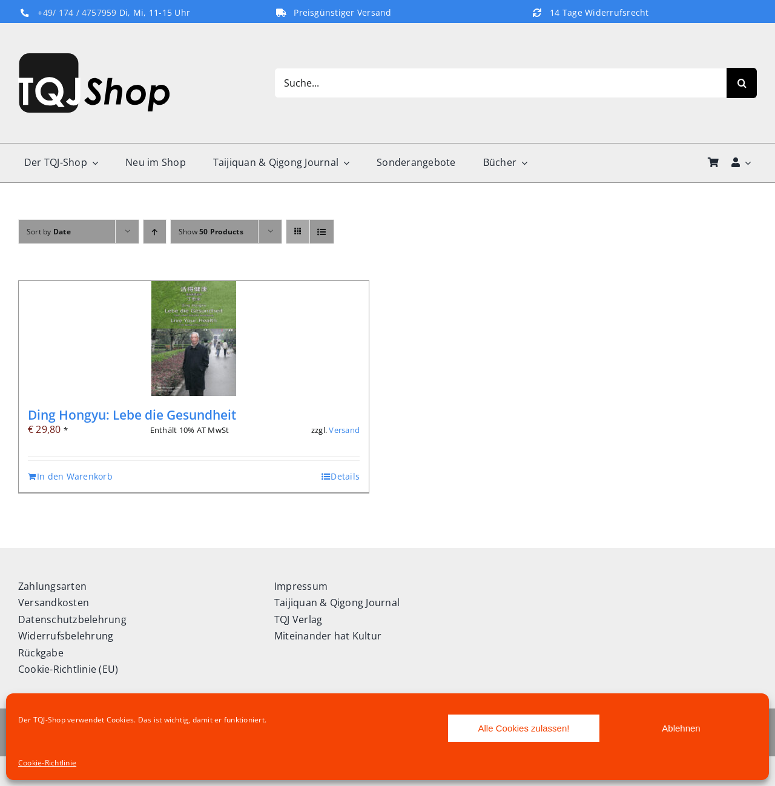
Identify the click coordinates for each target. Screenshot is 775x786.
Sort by (49, 231)
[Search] (742, 83)
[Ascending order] (155, 231)
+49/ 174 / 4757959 (77, 12)
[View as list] (322, 231)
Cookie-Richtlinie (47, 763)
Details (345, 476)
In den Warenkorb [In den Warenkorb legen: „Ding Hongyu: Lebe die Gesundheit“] (75, 476)
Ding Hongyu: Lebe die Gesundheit (132, 414)
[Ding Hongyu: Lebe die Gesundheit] (194, 338)
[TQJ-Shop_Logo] (94, 58)
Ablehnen (681, 728)
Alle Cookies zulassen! (524, 728)
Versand (344, 429)
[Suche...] (500, 83)
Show (211, 231)
